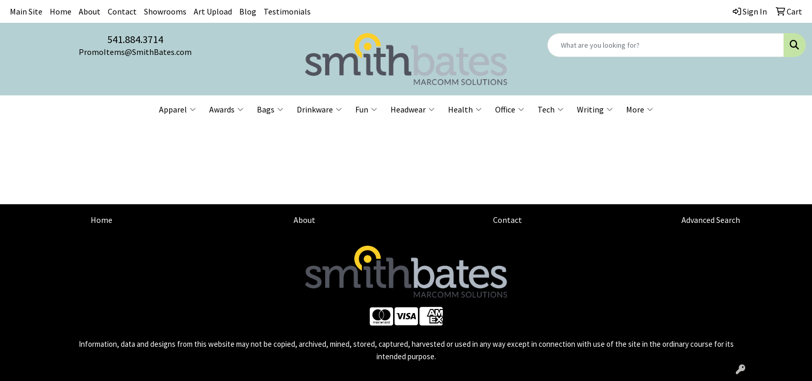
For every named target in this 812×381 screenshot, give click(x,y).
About (89, 11)
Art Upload (213, 11)
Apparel (177, 109)
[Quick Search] (665, 45)
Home (60, 11)
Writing (595, 109)
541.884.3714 (135, 39)
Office (509, 109)
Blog (247, 11)
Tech (550, 109)
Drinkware (319, 109)
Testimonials (287, 11)
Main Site (26, 11)
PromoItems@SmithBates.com (135, 52)
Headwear (412, 109)
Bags (270, 109)
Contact (122, 11)
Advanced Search (711, 220)
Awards (226, 109)
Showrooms (165, 11)
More (639, 109)
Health (465, 109)
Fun (366, 109)
